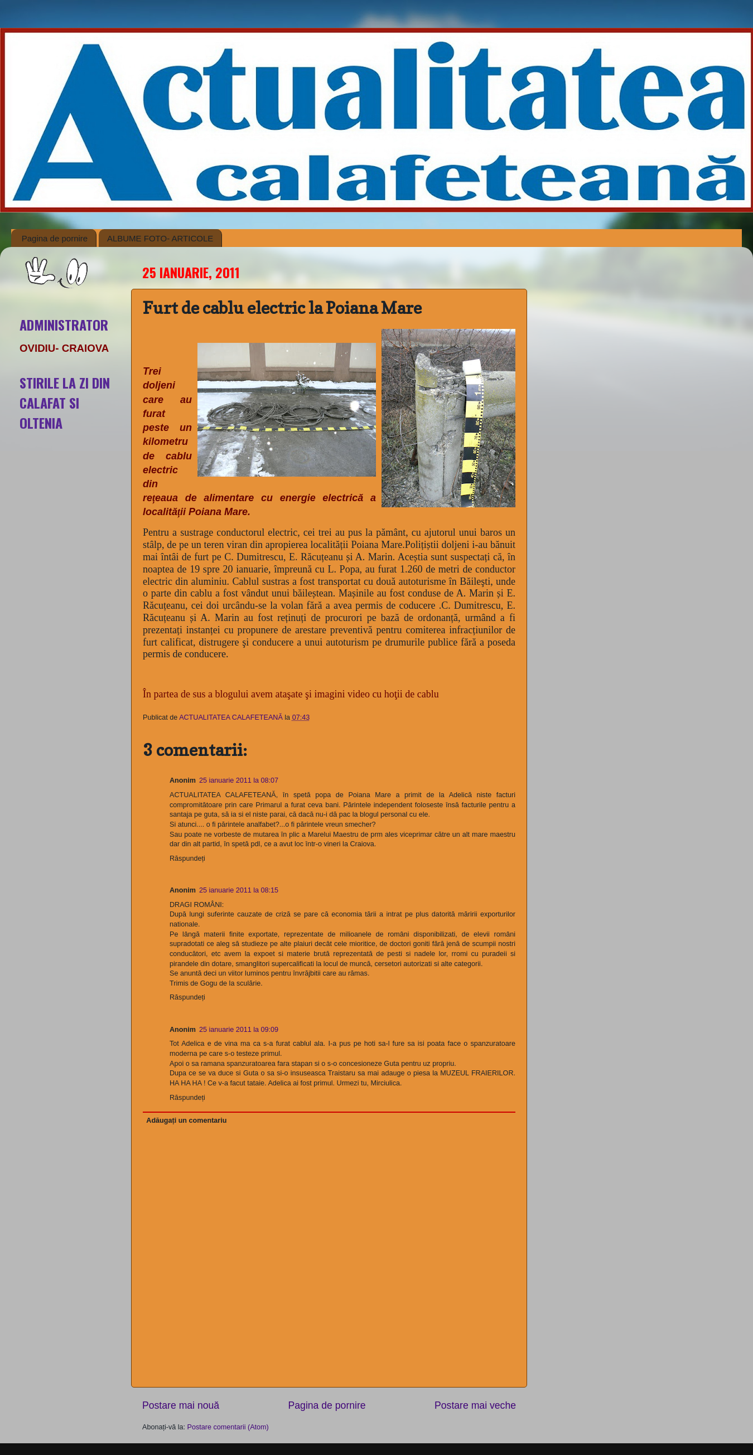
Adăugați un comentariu (186, 1120)
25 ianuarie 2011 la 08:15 (238, 890)
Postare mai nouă (180, 1405)
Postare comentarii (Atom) (228, 1427)
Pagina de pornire (55, 238)
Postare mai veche (475, 1405)
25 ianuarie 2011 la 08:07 (238, 780)
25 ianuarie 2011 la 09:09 (238, 1030)
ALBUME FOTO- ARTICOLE (160, 238)
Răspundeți (187, 858)
